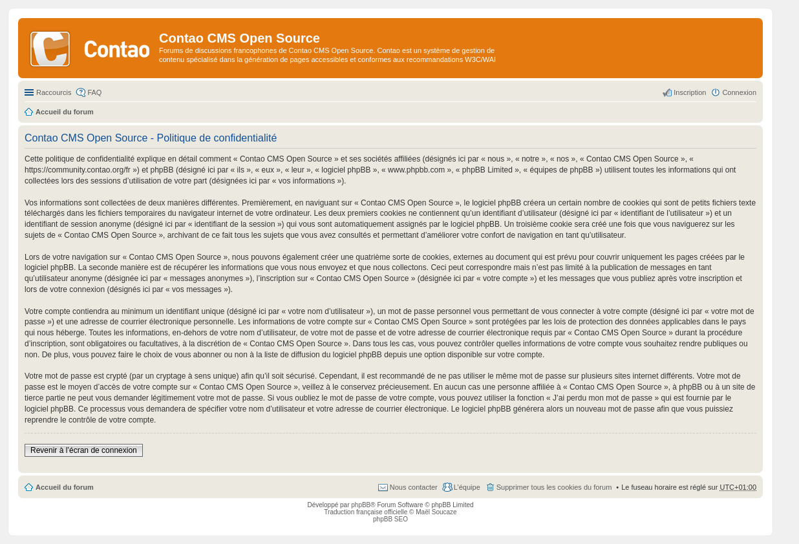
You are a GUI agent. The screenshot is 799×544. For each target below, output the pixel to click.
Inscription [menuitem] (690, 92)
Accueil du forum (65, 487)
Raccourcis (53, 92)
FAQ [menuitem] (94, 92)
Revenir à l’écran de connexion (83, 450)
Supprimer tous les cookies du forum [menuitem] (554, 487)
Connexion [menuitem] (739, 92)
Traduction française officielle (365, 512)
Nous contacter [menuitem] (414, 487)
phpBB (360, 504)
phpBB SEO (390, 519)
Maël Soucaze (436, 512)
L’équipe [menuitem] (467, 487)
